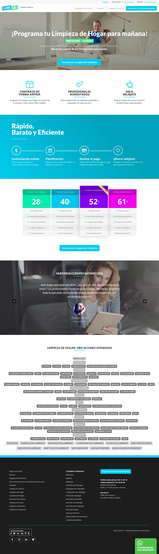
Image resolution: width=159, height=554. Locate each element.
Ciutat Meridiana (80, 377)
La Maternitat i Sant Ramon (79, 399)
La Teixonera (80, 384)
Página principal (15, 471)
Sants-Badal (125, 413)
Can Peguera (66, 374)
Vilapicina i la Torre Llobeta (21, 374)
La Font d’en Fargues (53, 384)
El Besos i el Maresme (138, 428)
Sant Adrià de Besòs (141, 443)
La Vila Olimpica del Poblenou (87, 428)
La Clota (142, 384)
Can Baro (25, 384)
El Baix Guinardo (11, 384)
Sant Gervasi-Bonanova (88, 392)
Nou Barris (79, 370)
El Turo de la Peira (50, 374)
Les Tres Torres (70, 392)
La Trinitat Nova (142, 374)
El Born (66, 366)
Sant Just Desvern (100, 448)
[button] (14, 301)
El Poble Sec (25, 413)
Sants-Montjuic (79, 410)
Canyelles (91, 374)
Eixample (79, 417)
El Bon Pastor (67, 439)
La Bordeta (113, 413)
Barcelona (79, 358)
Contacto (100, 8)
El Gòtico (46, 366)
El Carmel (68, 384)
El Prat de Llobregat (73, 496)
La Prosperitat (127, 374)
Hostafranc (100, 413)
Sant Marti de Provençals (82, 431)
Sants (135, 413)
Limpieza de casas (16, 502)
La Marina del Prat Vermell (44, 413)
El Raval (56, 366)
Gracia (79, 402)
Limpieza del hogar (16, 496)
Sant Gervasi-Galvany (109, 392)
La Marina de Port (65, 413)
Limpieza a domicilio (17, 506)
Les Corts (79, 395)
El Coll (64, 406)
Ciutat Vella (79, 363)
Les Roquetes (104, 374)
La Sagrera (93, 439)
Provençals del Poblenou (58, 431)
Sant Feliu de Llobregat (56, 448)
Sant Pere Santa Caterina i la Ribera (102, 366)
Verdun (115, 374)
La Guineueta (79, 374)
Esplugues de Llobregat (60, 443)
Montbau (115, 384)
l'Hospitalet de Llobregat (89, 443)
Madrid (69, 478)
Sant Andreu (79, 435)
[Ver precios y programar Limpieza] (79, 62)
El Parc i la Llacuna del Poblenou (57, 428)
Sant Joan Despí (80, 448)
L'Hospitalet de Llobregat (75, 492)
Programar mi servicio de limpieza (141, 8)
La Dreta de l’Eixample (62, 421)
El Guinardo (37, 384)
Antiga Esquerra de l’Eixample (86, 421)
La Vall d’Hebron (129, 384)
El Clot (38, 428)
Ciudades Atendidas (74, 520)
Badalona (12, 443)
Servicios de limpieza (17, 499)
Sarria (57, 392)
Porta (37, 374)
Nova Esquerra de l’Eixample (112, 421)
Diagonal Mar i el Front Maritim (114, 428)
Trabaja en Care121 (116, 8)
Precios (12, 475)
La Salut (73, 406)
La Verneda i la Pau (103, 431)
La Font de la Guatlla (84, 413)
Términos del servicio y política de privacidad (27, 482)
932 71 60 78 (129, 2)
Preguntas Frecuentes (83, 8)
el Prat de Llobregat (117, 443)
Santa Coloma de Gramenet (126, 448)
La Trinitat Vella (38, 439)
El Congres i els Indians (109, 439)
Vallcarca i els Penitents (48, 406)
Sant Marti (79, 424)
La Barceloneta (78, 366)
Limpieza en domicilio (17, 509)
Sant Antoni (132, 421)
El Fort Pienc (27, 421)
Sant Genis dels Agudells (99, 384)
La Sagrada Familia (43, 421)
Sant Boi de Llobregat (29, 448)
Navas (124, 439)
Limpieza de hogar (16, 492)
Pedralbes (97, 399)
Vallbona (93, 377)
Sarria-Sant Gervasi (79, 388)
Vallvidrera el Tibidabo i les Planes (38, 392)
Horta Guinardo (79, 381)
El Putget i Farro (127, 392)
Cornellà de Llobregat (33, 443)
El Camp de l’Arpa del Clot (22, 428)
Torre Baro (65, 377)
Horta (151, 384)
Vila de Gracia (84, 406)
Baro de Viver (53, 439)
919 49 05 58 (151, 2)
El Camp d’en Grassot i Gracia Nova (107, 406)
